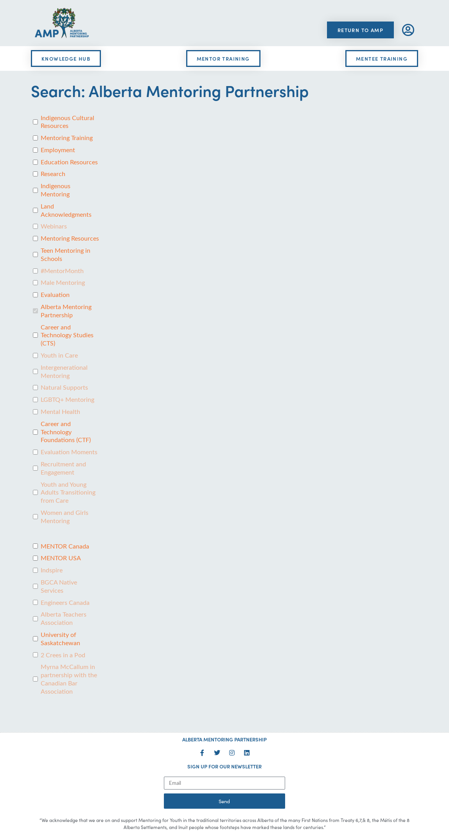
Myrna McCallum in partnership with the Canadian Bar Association (69, 679)
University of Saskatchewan (60, 639)
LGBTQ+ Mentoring (67, 399)
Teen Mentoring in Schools (65, 254)
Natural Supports (64, 387)
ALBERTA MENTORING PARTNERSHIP (224, 739)
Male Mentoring (63, 282)
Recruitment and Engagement (63, 468)
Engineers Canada (65, 602)
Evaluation (55, 295)
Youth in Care (59, 355)
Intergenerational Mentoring (64, 371)
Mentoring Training (67, 138)
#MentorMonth (62, 271)
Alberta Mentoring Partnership (66, 311)
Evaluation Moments (69, 452)
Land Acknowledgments (66, 210)
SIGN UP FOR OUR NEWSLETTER (224, 766)
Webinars (54, 226)
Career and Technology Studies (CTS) (67, 335)
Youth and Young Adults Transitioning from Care (68, 492)
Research (53, 174)
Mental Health (60, 412)
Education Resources (69, 162)
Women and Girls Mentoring (64, 517)
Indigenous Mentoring (55, 190)
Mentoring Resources (70, 238)
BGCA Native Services (59, 586)
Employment (58, 150)
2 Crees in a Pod (63, 655)
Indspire (52, 570)
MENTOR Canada (65, 546)
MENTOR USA (61, 558)
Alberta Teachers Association (63, 618)
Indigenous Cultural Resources (67, 122)
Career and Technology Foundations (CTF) (66, 432)
